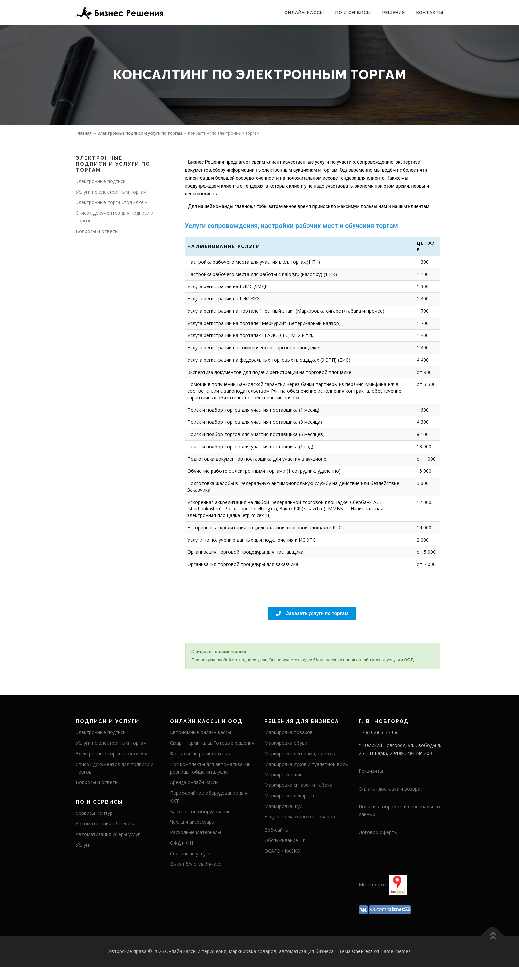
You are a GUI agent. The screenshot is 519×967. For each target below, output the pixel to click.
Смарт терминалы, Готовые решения (212, 743)
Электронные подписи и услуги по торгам (140, 133)
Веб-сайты (276, 830)
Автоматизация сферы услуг (108, 834)
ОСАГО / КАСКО (282, 851)
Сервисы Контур (94, 813)
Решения (393, 12)
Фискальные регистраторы (200, 753)
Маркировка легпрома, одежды (300, 753)
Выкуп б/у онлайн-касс (195, 864)
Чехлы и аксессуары (192, 822)
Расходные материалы (195, 832)
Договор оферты (378, 832)
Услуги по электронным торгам (111, 192)
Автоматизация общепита (106, 823)
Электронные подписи (101, 181)
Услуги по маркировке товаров (299, 816)
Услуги (83, 845)
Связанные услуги (190, 853)
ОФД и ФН (181, 843)
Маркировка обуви (285, 743)
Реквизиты (371, 771)
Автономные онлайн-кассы (200, 732)
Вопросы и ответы (97, 231)
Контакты (429, 12)
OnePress (362, 951)
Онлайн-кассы (304, 12)
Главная (84, 133)
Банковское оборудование (200, 811)
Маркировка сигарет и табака (298, 785)
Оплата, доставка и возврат (391, 789)
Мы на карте (373, 884)
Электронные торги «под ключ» (111, 202)
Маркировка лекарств (289, 795)
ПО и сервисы (353, 12)
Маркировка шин (283, 774)
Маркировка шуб (283, 806)
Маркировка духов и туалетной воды (306, 764)
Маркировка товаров (288, 732)
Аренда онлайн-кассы (194, 782)
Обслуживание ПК (285, 840)
